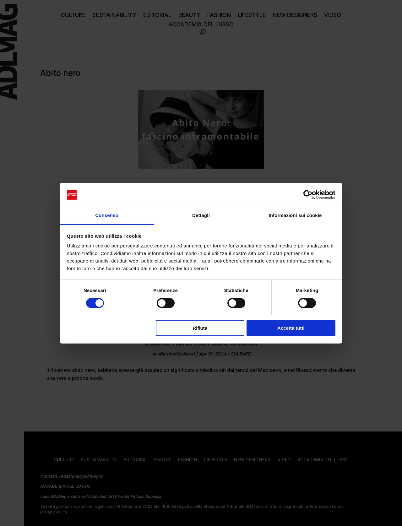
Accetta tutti (291, 328)
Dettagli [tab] (201, 215)
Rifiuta (200, 328)
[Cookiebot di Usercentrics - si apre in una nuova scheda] (307, 194)
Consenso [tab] (106, 215)
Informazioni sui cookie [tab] (295, 215)
